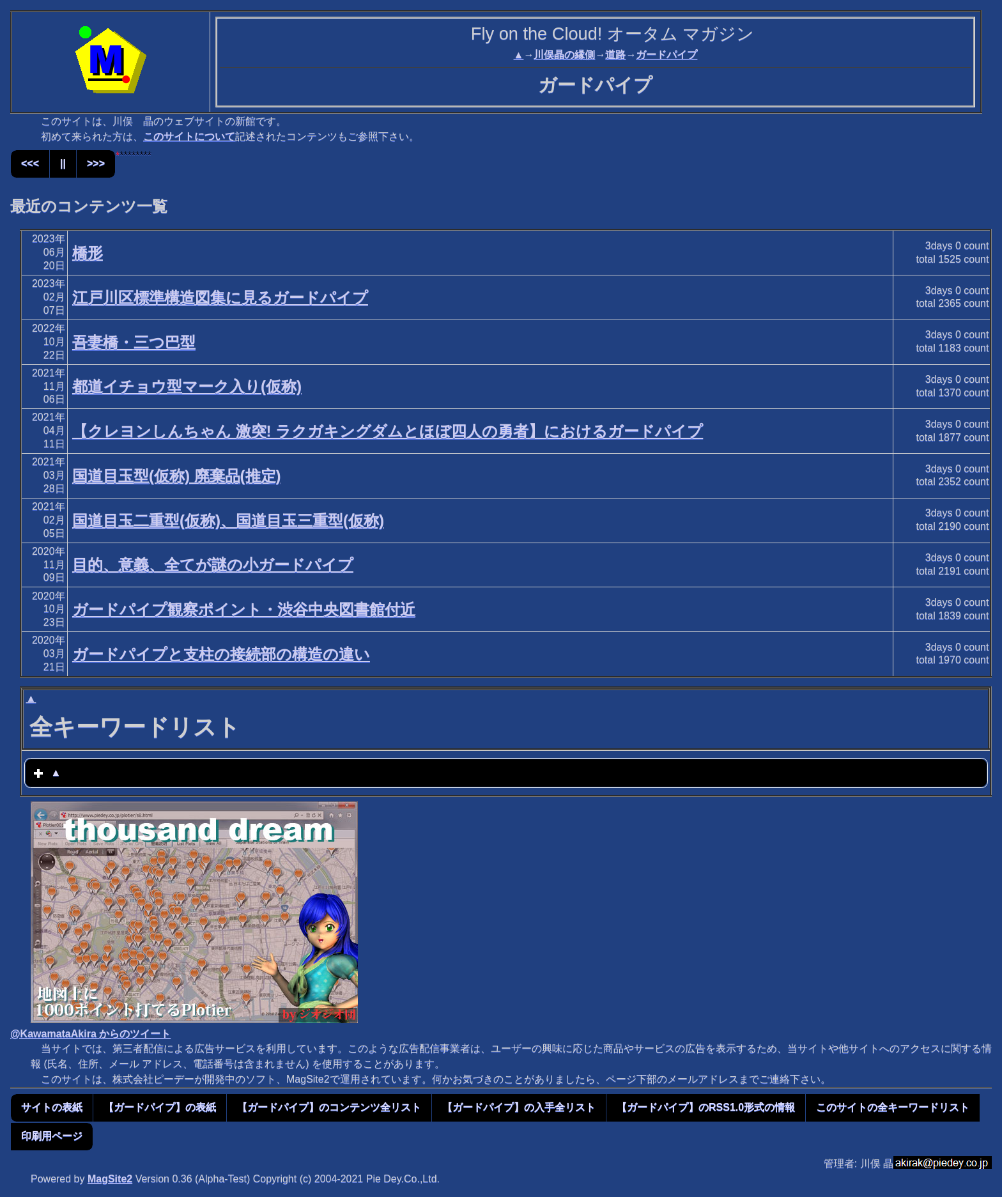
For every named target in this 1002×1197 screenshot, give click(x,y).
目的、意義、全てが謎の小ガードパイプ (212, 564)
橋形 (87, 252)
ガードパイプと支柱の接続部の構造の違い (221, 654)
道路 (615, 54)
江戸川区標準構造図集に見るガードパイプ (220, 297)
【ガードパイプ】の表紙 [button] (160, 1107)
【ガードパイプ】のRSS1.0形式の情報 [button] (706, 1107)
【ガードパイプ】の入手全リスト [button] (519, 1107)
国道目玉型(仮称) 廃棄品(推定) (176, 475)
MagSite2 (110, 1178)
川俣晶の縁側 (564, 54)
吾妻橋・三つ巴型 (134, 342)
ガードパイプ (666, 54)
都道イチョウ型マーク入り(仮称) (187, 386)
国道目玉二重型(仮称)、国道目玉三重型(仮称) (228, 520)
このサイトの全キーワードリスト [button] (892, 1107)
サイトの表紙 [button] (51, 1107)
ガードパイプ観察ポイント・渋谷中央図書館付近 (243, 609)
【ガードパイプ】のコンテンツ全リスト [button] (329, 1107)
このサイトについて (189, 136)
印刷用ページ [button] (51, 1136)
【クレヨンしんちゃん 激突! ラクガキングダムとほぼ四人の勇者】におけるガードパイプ (387, 431)
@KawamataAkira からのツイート (90, 1033)
